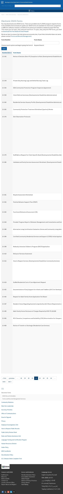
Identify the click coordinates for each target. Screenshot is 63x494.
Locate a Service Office (7, 482)
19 (25, 378)
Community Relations (7, 402)
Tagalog (44, 489)
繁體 (46, 478)
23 (40, 378)
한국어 (51, 478)
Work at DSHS (5, 479)
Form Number (5, 40)
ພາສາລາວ (50, 489)
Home (2, 14)
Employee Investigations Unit (9, 425)
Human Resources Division (9, 443)
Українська (52, 483)
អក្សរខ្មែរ (48, 480)
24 (43, 378)
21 (32, 378)
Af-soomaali (45, 483)
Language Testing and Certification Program (14, 440)
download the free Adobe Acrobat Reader (16, 31)
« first (4, 378)
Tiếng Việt (44, 486)
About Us (4, 477)
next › (4, 382)
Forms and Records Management (21, 36)
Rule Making (24, 484)
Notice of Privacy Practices (29, 480)
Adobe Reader (25, 479)
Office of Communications (8, 413)
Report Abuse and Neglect (8, 484)
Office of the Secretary (11, 14)
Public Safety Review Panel (9, 432)
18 (21, 378)
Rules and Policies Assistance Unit (11, 436)
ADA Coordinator (6, 451)
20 (28, 378)
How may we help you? (8, 6)
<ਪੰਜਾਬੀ (53, 480)
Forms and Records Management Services (14, 399)
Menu (31, 11)
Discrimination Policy (7, 455)
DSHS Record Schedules (9, 396)
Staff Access (4, 475)
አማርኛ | (50, 486)
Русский (54, 475)
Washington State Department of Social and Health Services (19, 2)
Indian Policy (4, 447)
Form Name (38, 40)
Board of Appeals (6, 417)
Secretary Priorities (6, 410)
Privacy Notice (25, 482)
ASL (59, 489)
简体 (43, 478)
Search (59, 6)
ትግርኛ (55, 489)
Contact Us (4, 480)
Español (49, 475)
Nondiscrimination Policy (28, 475)
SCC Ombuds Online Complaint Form (11, 458)
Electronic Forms (6, 392)
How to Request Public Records (10, 428)
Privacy (3, 421)
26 (51, 378)
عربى (43, 480)
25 (47, 378)
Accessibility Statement (28, 477)
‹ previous (11, 378)
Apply (4, 48)
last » (10, 382)
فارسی (55, 486)
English (44, 475)
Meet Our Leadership (7, 406)
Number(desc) (7, 53)
